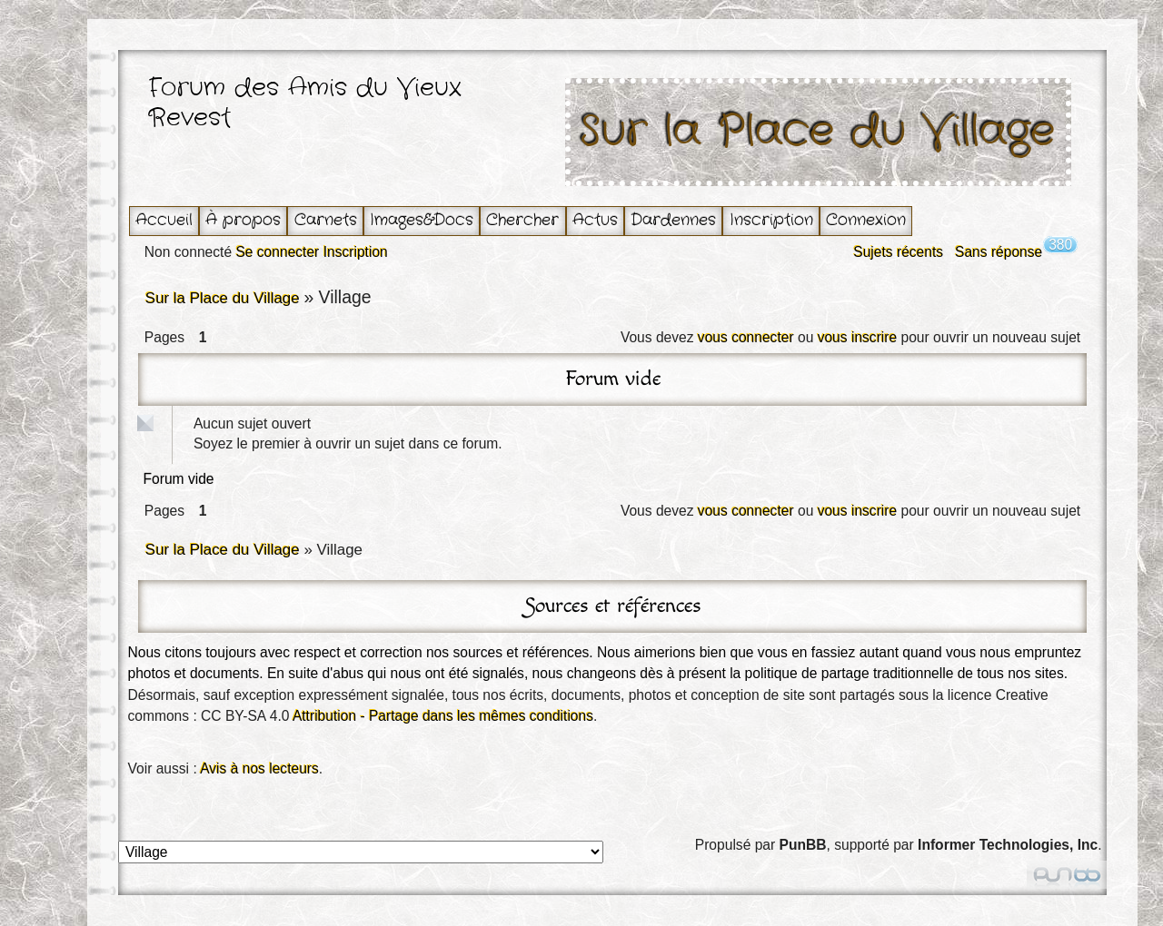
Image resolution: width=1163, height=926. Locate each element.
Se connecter (277, 252)
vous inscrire (858, 337)
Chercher (522, 220)
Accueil (164, 220)
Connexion (866, 220)
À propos (243, 220)
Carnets (325, 220)
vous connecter (746, 337)
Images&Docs (421, 220)
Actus (595, 220)
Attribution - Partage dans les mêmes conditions (443, 716)
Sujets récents (898, 252)
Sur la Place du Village (818, 132)
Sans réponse (998, 252)
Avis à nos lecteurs (259, 768)
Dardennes (673, 220)
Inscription (771, 220)
